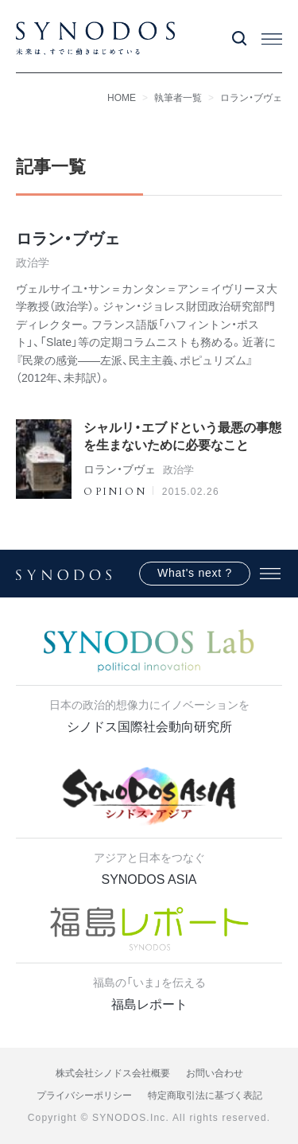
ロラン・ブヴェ (251, 97)
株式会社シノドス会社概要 (113, 1073)
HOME (121, 97)
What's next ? (194, 572)
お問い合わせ (214, 1073)
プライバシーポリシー (84, 1095)
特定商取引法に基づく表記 (205, 1095)
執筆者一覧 (178, 97)
